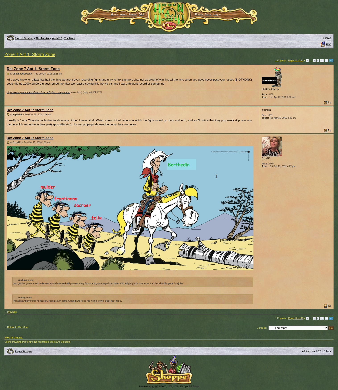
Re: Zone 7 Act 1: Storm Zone (33, 69)
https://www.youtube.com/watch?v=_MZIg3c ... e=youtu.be (38, 92)
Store (208, 14)
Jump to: (262, 327)
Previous (12, 311)
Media (133, 14)
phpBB (154, 386)
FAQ (328, 44)
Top (329, 102)
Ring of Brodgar (24, 38)
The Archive (43, 38)
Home (114, 14)
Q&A (141, 14)
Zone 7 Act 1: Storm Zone (29, 54)
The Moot (69, 38)
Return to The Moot (17, 327)
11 (326, 60)
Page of (296, 60)
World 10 (57, 38)
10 (322, 60)
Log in (217, 14)
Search (327, 38)
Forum (199, 14)
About (123, 14)
